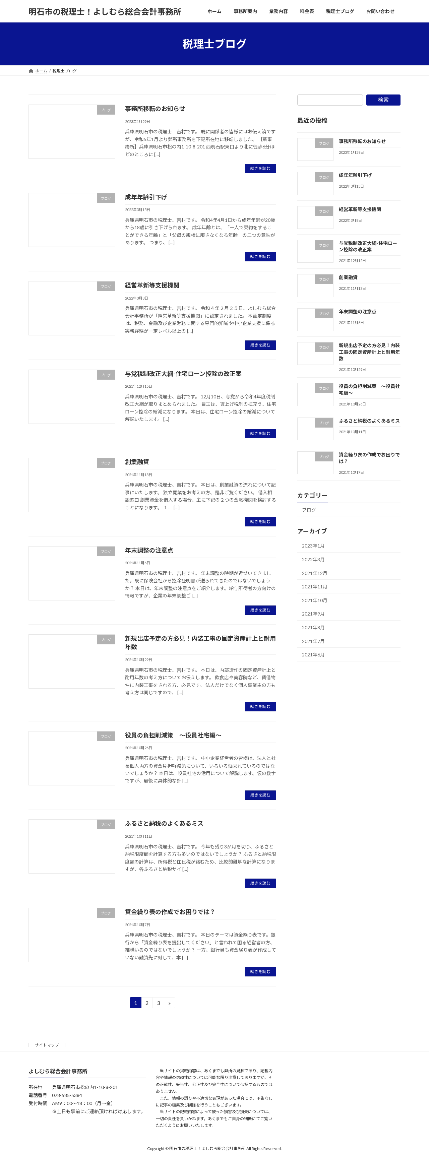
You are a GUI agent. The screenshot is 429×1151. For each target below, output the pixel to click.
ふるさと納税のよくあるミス (164, 823)
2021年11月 (314, 586)
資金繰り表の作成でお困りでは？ (170, 911)
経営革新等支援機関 (152, 285)
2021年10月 (314, 600)
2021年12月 (314, 573)
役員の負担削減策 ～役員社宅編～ (173, 735)
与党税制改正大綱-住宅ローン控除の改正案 (183, 373)
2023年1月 (313, 546)
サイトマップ (47, 1044)
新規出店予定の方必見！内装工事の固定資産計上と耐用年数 (369, 351)
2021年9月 (313, 614)
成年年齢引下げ (146, 197)
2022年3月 (313, 559)
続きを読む (260, 168)
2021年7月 (313, 641)
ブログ (309, 510)
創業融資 (137, 461)
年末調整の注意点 (149, 550)
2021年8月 (313, 627)
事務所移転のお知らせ (155, 108)
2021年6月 (313, 654)
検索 (383, 100)
